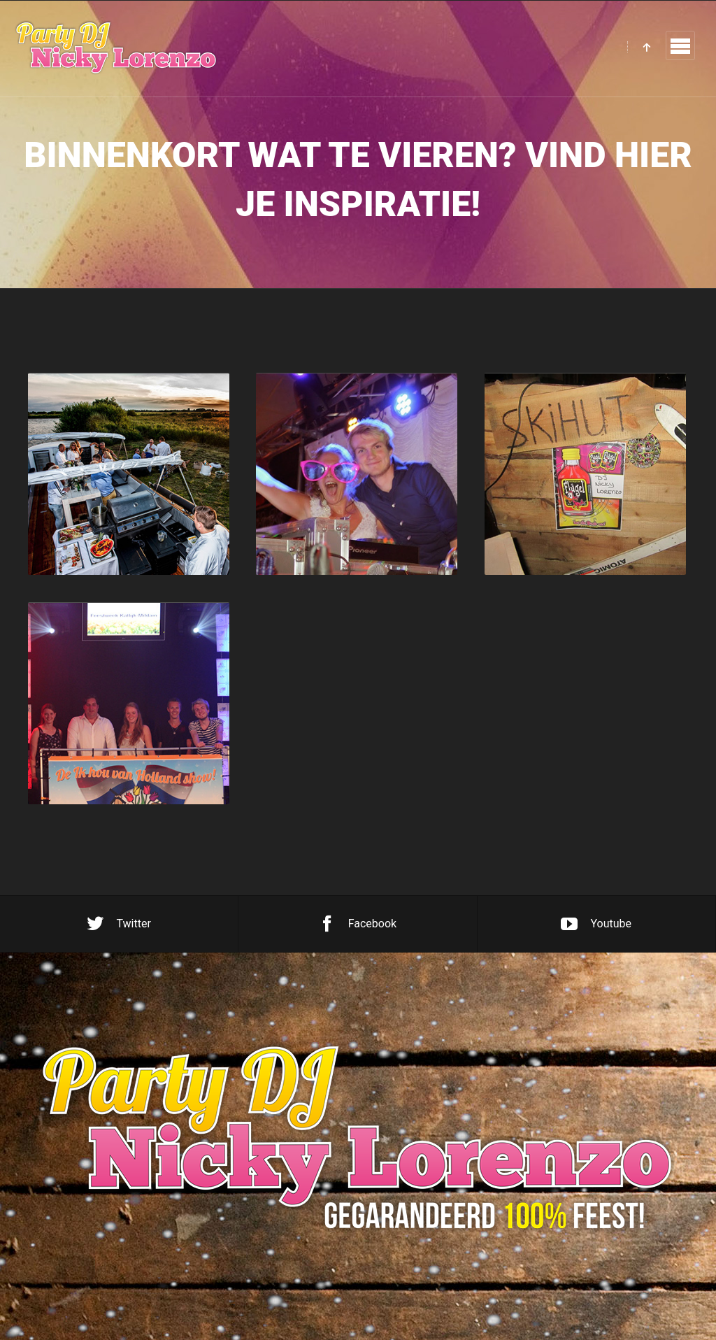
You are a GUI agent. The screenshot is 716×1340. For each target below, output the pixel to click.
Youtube (596, 923)
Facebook (357, 923)
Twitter (118, 923)
